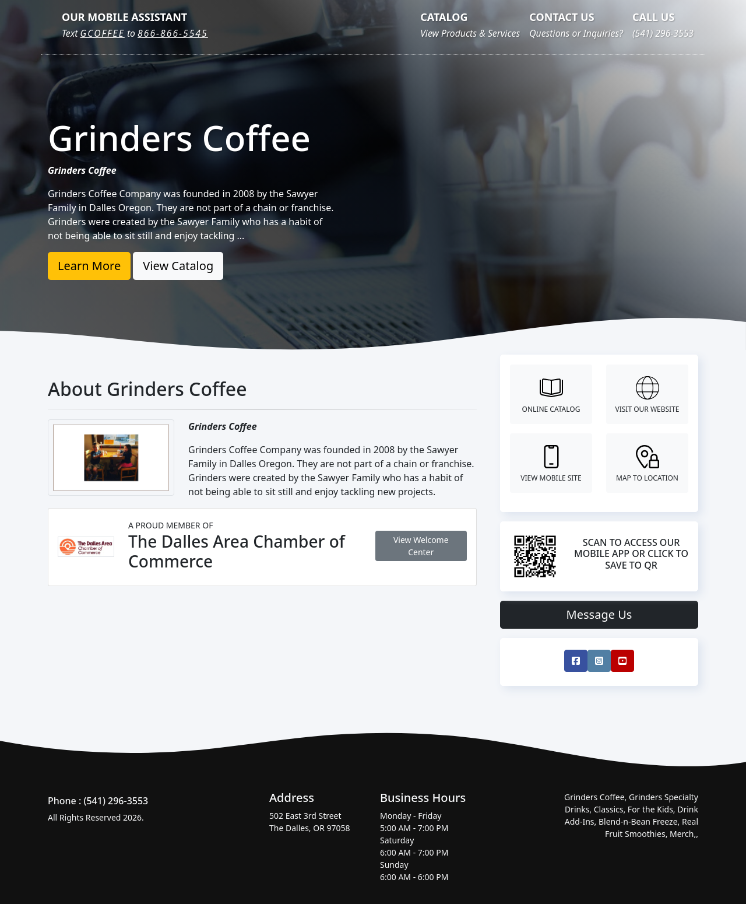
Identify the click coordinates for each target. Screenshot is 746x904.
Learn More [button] (89, 266)
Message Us (599, 614)
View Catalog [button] (178, 266)
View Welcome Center (421, 546)
